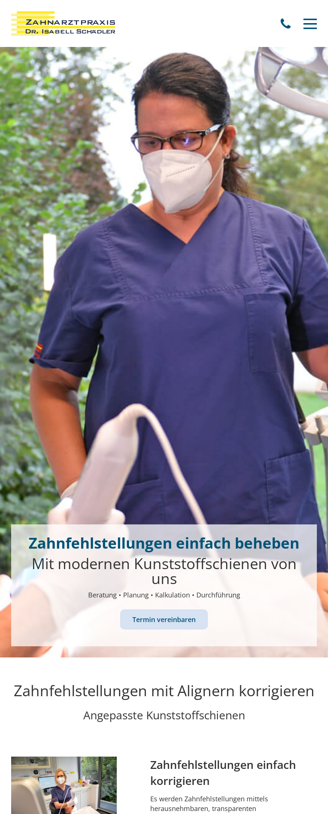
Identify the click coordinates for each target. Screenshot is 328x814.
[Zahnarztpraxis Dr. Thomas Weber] (63, 23)
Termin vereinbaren (164, 619)
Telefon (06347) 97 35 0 (285, 23)
